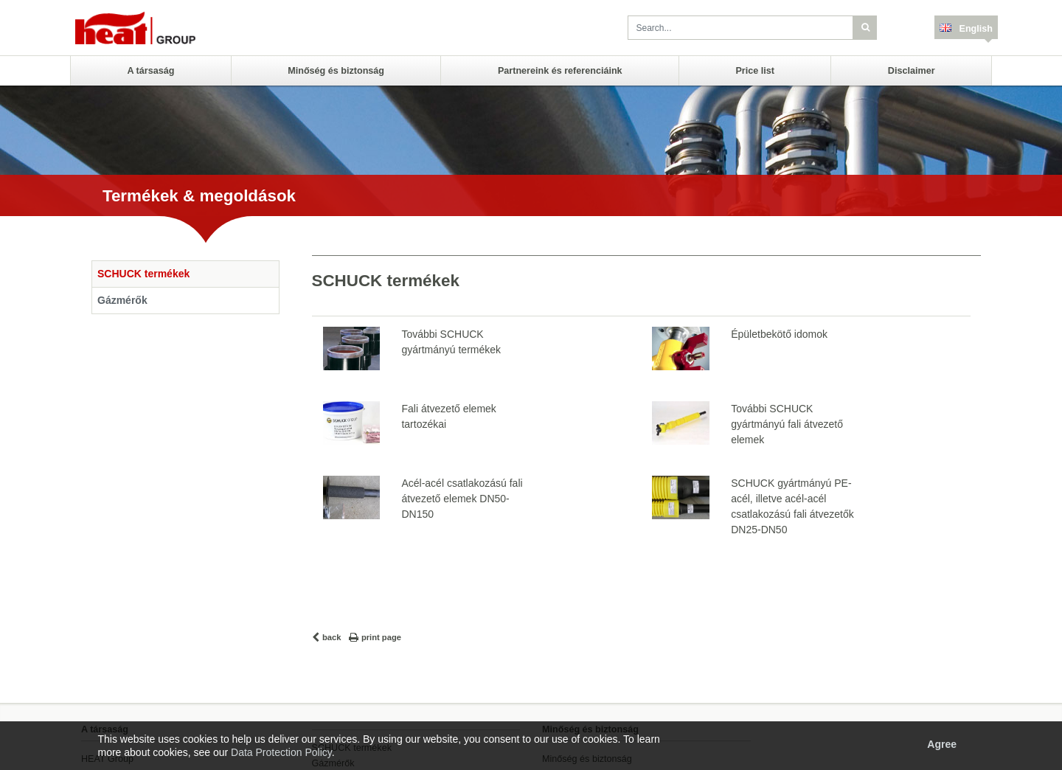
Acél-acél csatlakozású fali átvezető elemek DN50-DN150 (461, 498)
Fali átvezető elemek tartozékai (448, 416)
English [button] (975, 29)
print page (381, 637)
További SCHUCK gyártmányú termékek (451, 341)
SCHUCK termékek (143, 274)
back (331, 637)
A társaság (150, 71)
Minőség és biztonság (336, 71)
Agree (942, 744)
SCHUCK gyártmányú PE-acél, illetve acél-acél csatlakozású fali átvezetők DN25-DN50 (792, 506)
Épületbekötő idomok (779, 334)
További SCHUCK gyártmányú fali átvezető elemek (787, 424)
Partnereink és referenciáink (560, 71)
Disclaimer (911, 71)
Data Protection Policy (281, 752)
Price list (754, 71)
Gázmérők (122, 300)
